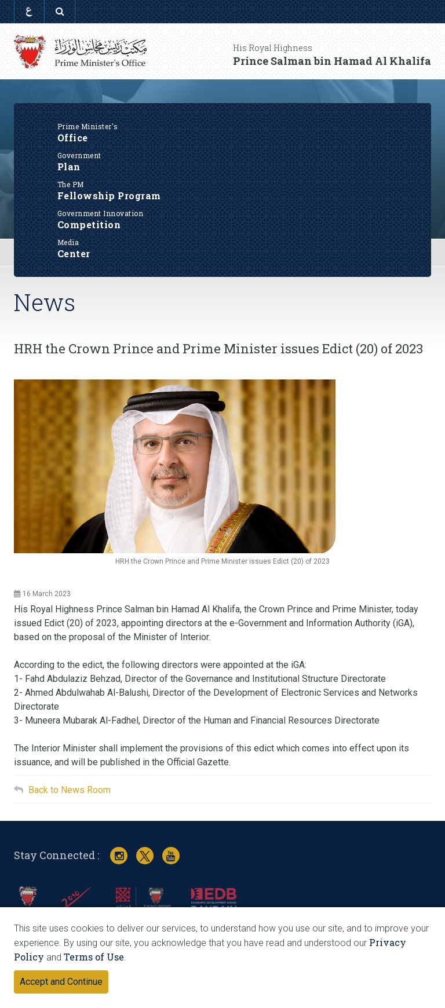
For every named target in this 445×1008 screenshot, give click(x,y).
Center (222, 248)
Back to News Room (69, 789)
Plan (222, 161)
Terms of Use (94, 957)
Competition (222, 219)
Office (222, 132)
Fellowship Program (222, 190)
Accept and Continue (61, 981)
